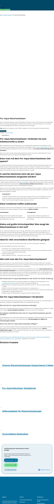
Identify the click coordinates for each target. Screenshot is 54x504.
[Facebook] (2, 434)
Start (1, 15)
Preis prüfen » (3, 35)
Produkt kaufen (12, 493)
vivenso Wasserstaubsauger (42, 51)
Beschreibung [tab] (5, 40)
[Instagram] (6, 434)
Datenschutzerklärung (32, 442)
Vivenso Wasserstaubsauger (26, 404)
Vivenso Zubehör (7, 15)
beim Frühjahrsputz (24, 86)
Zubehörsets (22, 406)
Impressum (43, 442)
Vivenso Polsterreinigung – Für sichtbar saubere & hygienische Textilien (9, 424)
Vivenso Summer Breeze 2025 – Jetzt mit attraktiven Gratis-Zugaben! (9, 417)
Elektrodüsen (22, 411)
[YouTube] (4, 434)
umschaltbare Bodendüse (8, 187)
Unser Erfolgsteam (41, 408)
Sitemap (22, 442)
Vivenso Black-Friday (24, 413)
